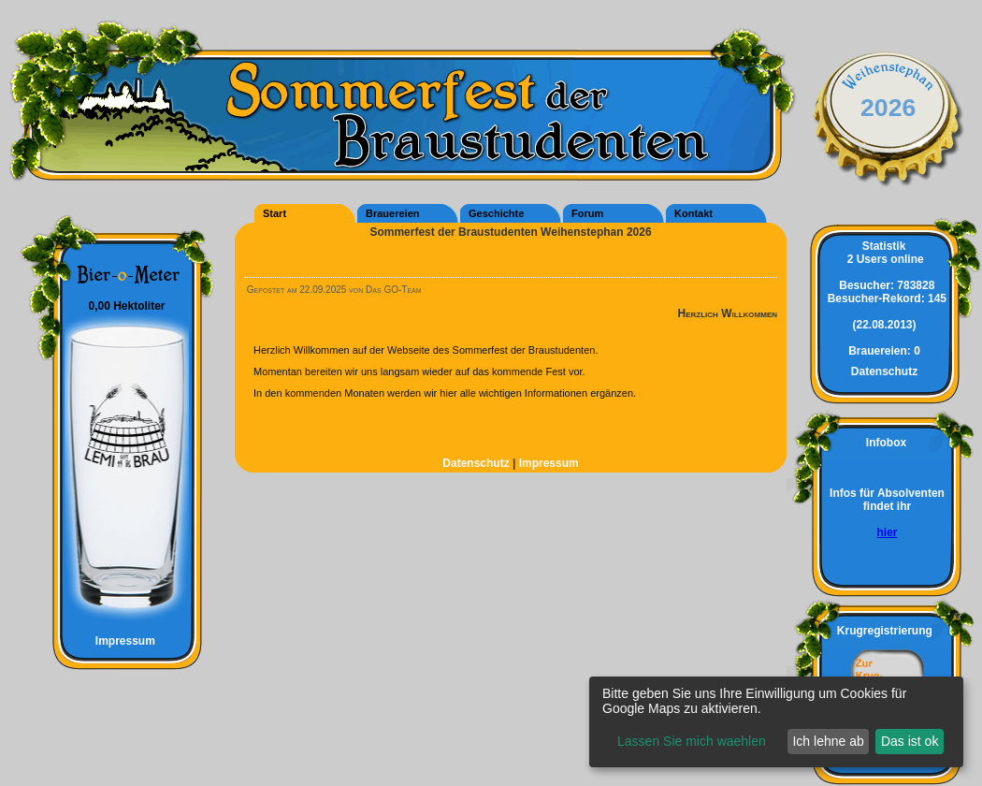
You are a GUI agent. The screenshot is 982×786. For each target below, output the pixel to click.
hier (886, 532)
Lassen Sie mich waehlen (691, 741)
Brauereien (392, 213)
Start (274, 213)
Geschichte (496, 213)
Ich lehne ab (827, 741)
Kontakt (693, 213)
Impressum (117, 641)
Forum (587, 213)
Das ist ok (909, 741)
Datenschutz (477, 463)
